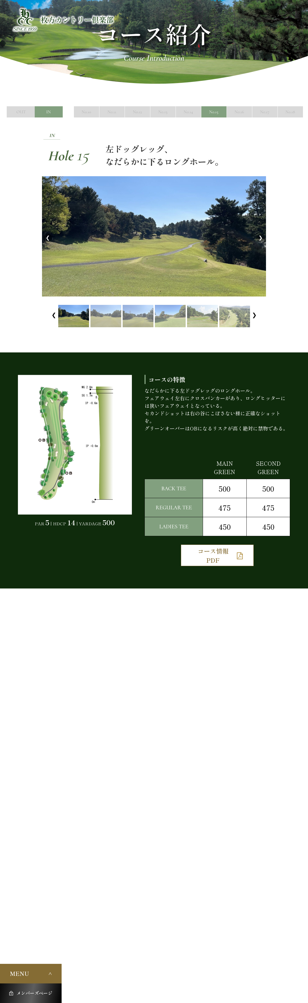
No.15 (213, 112)
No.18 (290, 112)
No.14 (188, 112)
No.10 (86, 112)
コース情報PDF (213, 555)
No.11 (112, 112)
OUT (21, 112)
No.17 (264, 112)
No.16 (239, 112)
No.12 (137, 112)
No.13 (162, 112)
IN (48, 112)
